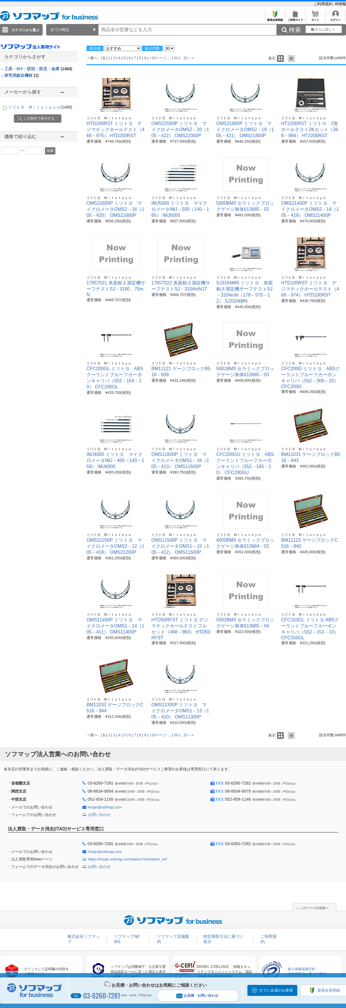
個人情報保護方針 (301, 969)
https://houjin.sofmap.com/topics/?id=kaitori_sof (127, 859)
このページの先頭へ (314, 908)
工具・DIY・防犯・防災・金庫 (38, 68)
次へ (187, 58)
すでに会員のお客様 (276, 990)
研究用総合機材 (21, 75)
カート (315, 18)
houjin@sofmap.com (105, 807)
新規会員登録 (275, 18)
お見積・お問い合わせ (197, 996)
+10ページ (158, 58)
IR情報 (340, 4)
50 (176, 58)
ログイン (335, 18)
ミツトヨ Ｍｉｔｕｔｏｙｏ (40, 107)
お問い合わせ (99, 815)
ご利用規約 (324, 4)
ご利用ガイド (295, 18)
